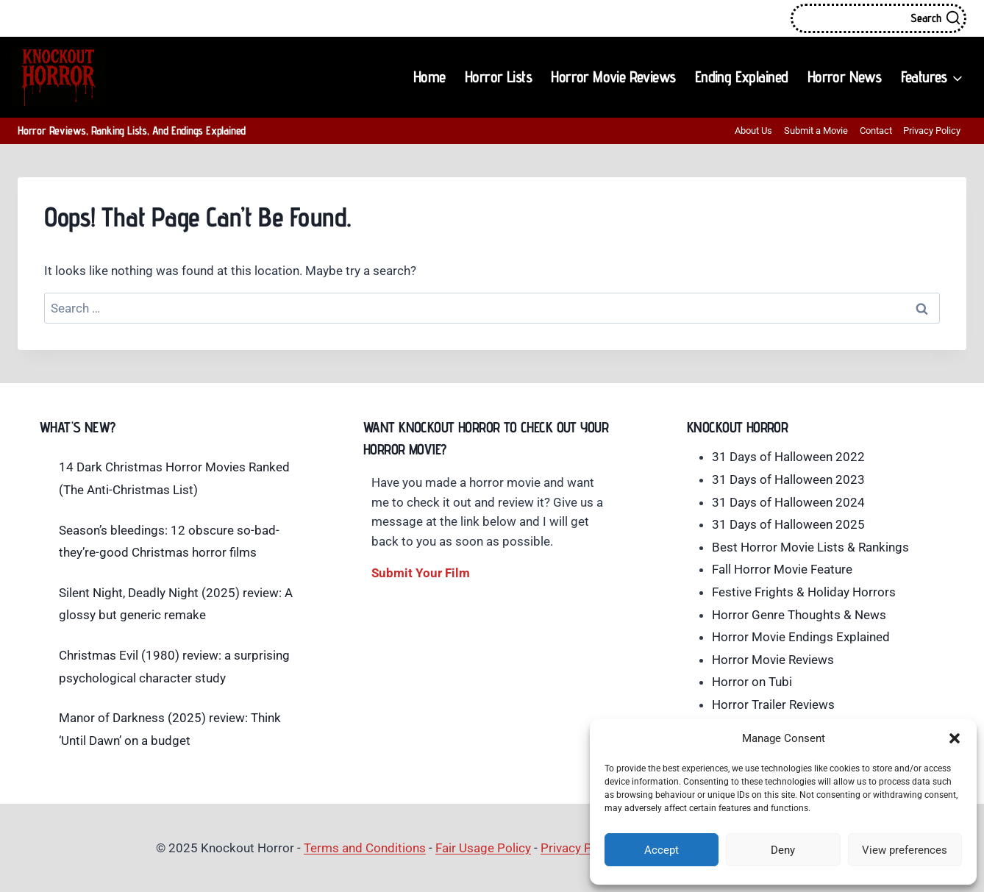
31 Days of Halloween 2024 (788, 502)
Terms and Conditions (365, 848)
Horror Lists (498, 76)
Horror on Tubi (752, 681)
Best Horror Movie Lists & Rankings (810, 547)
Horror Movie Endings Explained (801, 636)
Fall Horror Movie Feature (782, 569)
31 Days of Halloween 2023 (788, 479)
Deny (783, 850)
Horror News (844, 76)
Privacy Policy (931, 130)
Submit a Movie (816, 130)
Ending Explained (741, 76)
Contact (876, 130)
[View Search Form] (878, 18)
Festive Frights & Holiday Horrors (804, 592)
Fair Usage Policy (483, 848)
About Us (753, 130)
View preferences (904, 850)
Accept (661, 850)
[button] (954, 738)
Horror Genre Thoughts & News (799, 614)
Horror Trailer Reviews (773, 704)
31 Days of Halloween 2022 (788, 456)
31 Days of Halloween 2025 (788, 524)
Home (429, 76)
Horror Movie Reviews (613, 76)
